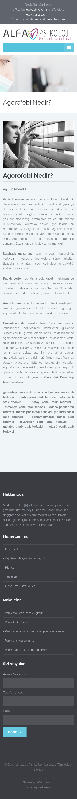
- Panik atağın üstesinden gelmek (23, 649)
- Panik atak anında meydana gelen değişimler (31, 631)
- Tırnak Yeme (12, 577)
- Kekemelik (11, 549)
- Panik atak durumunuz (17, 640)
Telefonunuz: (11, 693)
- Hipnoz (8, 567)
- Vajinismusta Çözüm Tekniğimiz (24, 558)
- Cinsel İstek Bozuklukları (20, 586)
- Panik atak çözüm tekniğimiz (20, 613)
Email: (5, 711)
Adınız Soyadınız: (13, 674)
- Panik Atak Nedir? (13, 622)
